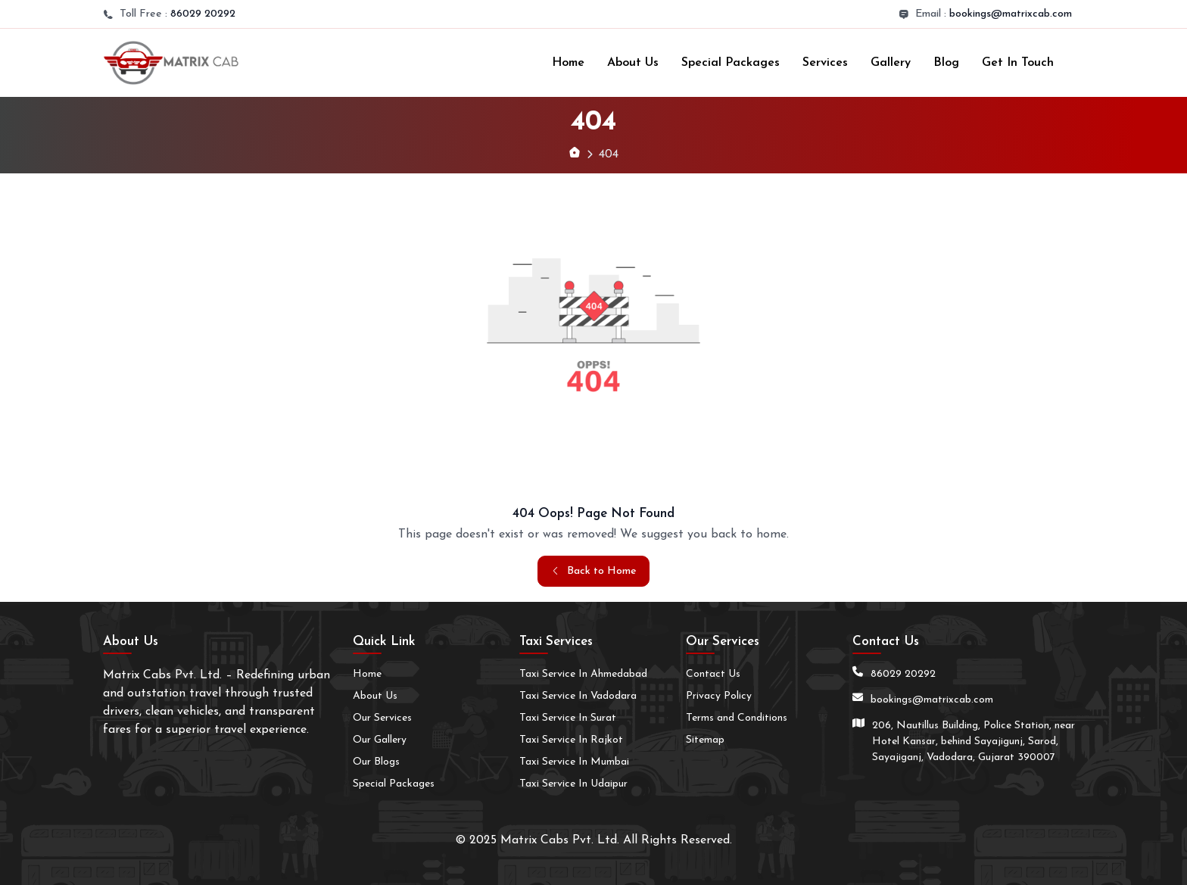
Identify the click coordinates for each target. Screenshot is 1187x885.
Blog (946, 63)
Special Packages (730, 63)
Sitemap (705, 740)
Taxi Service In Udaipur (573, 784)
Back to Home (593, 571)
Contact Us (713, 674)
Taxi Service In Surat (567, 718)
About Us (633, 63)
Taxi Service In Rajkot (571, 740)
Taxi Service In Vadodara (578, 696)
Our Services (382, 718)
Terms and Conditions (736, 718)
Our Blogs (376, 762)
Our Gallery (380, 740)
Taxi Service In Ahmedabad (583, 674)
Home (568, 63)
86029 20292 (202, 14)
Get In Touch (1018, 63)
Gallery (891, 63)
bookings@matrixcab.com (1010, 14)
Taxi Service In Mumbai (574, 762)
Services (825, 63)
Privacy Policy (719, 696)
